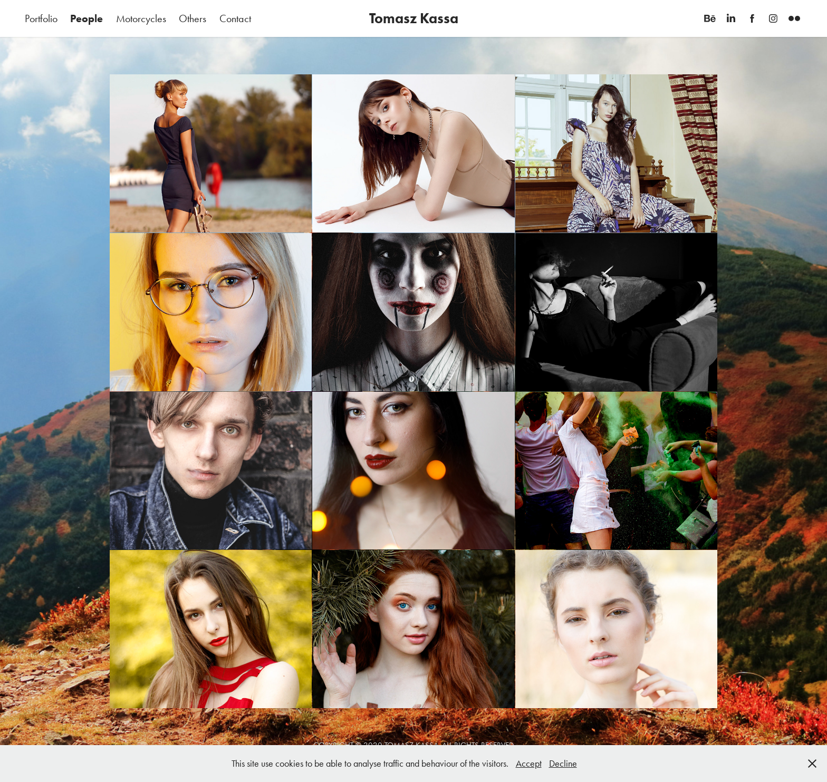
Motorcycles (141, 18)
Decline (563, 763)
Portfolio (41, 18)
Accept (529, 763)
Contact (235, 18)
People (86, 18)
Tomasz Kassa (413, 18)
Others (192, 18)
